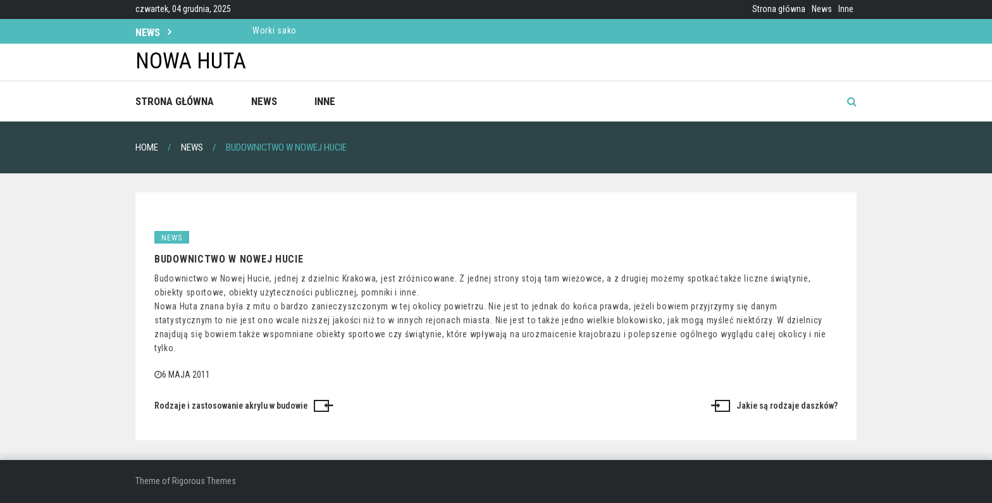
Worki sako (274, 30)
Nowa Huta (190, 61)
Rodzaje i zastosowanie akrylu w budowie (230, 406)
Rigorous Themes (204, 481)
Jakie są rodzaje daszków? (787, 406)
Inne (845, 9)
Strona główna (778, 9)
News (822, 9)
